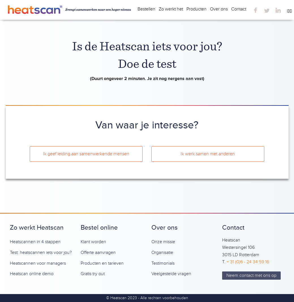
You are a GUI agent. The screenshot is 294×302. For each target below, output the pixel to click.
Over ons (219, 9)
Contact (238, 9)
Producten (196, 9)
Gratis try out (93, 274)
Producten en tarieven (102, 263)
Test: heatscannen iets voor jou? (41, 252)
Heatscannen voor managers (38, 263)
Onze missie (163, 242)
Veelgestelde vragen (171, 274)
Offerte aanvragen (98, 252)
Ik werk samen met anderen (208, 154)
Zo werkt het (171, 9)
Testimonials (163, 263)
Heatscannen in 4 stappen (35, 242)
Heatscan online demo (31, 274)
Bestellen (146, 9)
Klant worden (93, 242)
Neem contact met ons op (251, 275)
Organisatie (162, 252)
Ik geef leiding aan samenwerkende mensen (86, 154)
